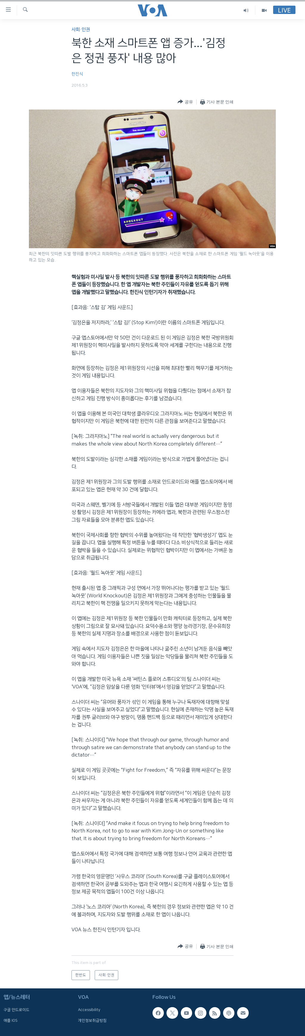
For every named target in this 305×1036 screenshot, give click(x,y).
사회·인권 (80, 29)
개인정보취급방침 (92, 1020)
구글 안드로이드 (16, 1010)
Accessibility (89, 1010)
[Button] (185, 102)
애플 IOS (11, 1020)
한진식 (77, 74)
